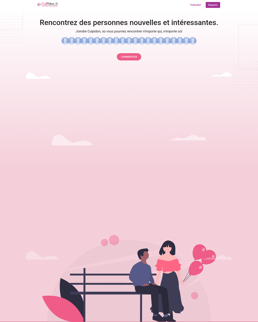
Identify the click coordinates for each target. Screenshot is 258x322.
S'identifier (195, 5)
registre (213, 5)
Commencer (129, 56)
